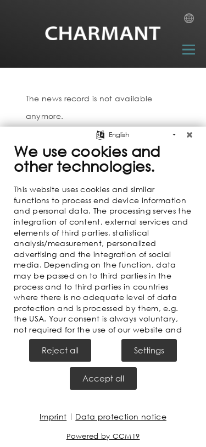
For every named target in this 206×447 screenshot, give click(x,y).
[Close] (189, 132)
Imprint (53, 416)
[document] (103, 238)
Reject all (60, 350)
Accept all (103, 378)
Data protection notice (120, 416)
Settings (149, 350)
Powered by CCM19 (103, 436)
